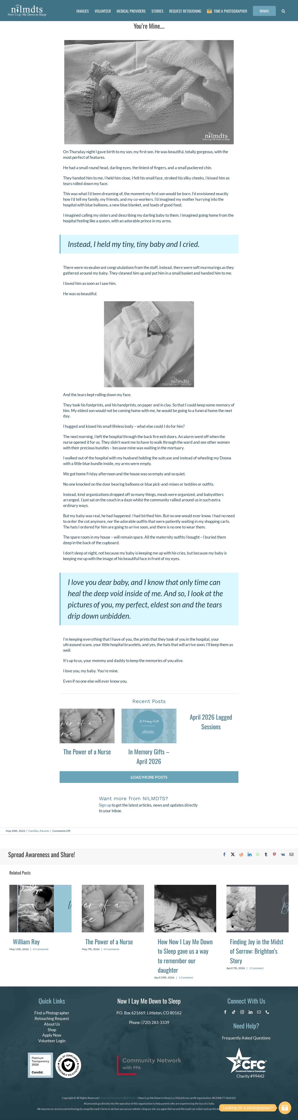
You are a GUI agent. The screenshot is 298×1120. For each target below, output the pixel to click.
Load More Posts (149, 777)
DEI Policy (131, 1097)
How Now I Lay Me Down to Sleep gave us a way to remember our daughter (185, 956)
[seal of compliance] (68, 1054)
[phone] (267, 1012)
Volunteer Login (51, 1040)
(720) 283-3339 (155, 1022)
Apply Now (51, 1035)
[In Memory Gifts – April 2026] (149, 726)
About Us (52, 1024)
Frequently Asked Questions (246, 1037)
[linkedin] (250, 1012)
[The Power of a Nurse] (87, 726)
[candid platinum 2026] (40, 1054)
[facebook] (225, 1012)
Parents (44, 831)
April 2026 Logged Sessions (211, 721)
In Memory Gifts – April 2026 (148, 756)
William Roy (26, 941)
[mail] (259, 1012)
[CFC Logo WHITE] (246, 1049)
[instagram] (242, 1012)
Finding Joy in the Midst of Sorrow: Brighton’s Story (256, 951)
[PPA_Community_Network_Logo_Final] (149, 1057)
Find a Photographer (51, 1012)
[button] (283, 10)
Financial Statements (112, 1097)
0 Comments (40, 949)
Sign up (105, 805)
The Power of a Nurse (87, 751)
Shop (52, 1029)
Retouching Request (52, 1018)
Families (34, 831)
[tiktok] (234, 1012)
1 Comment (186, 977)
